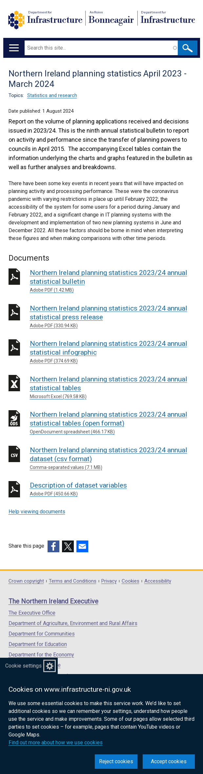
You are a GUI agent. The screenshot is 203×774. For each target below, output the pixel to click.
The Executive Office (32, 613)
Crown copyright (26, 581)
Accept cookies (169, 761)
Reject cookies (116, 761)
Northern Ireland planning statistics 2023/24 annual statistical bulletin (112, 281)
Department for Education (38, 644)
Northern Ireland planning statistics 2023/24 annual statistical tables (112, 387)
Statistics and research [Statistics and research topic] (52, 95)
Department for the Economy (41, 655)
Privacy (109, 581)
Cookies (130, 581)
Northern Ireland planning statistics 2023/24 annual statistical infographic (112, 352)
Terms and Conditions (72, 581)
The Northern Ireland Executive (53, 601)
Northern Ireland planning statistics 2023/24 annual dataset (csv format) (112, 458)
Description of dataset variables (112, 489)
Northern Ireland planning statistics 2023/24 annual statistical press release (112, 316)
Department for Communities (42, 634)
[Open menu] (14, 47)
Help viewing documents (37, 511)
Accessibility (157, 581)
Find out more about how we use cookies (56, 742)
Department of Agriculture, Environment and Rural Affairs (73, 623)
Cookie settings (23, 666)
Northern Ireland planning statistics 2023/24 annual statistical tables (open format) (112, 423)
